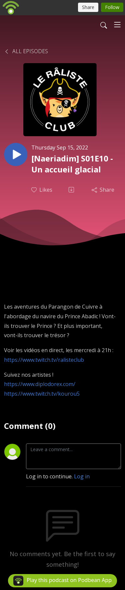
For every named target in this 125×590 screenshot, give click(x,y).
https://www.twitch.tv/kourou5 (42, 393)
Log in (82, 476)
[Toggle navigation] (117, 24)
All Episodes (26, 51)
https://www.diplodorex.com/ (39, 384)
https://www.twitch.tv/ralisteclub (44, 359)
